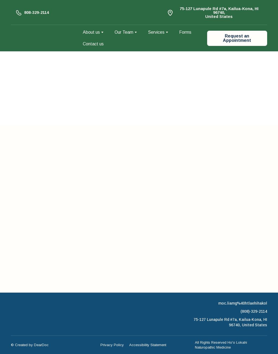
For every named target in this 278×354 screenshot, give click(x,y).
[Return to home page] (43, 38)
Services (156, 32)
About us (91, 32)
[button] (32, 12)
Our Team (124, 32)
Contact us (93, 44)
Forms (185, 32)
